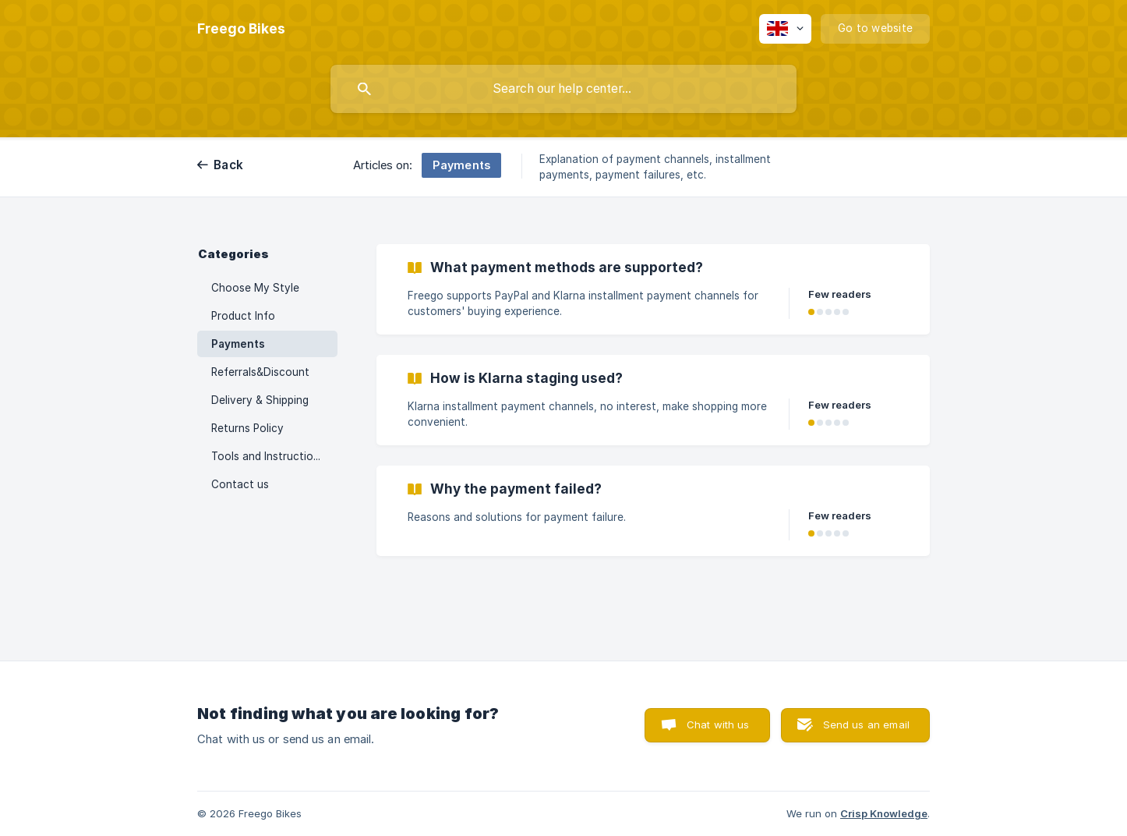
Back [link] (228, 165)
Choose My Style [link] (255, 288)
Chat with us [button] (718, 724)
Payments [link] (238, 344)
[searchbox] (563, 89)
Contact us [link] (240, 484)
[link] (653, 289)
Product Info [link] (243, 316)
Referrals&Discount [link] (260, 372)
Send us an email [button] (866, 724)
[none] (241, 29)
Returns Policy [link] (247, 428)
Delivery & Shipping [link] (260, 400)
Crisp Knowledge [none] (883, 813)
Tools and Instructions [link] (268, 456)
